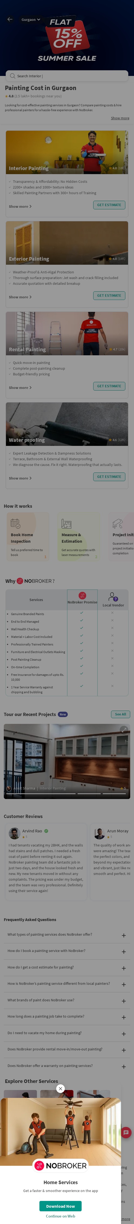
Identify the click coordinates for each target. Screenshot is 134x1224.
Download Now (60, 1206)
